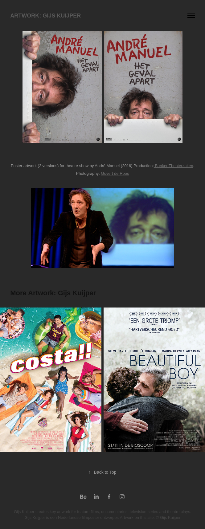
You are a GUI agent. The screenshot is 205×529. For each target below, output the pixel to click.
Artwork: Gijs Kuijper (45, 16)
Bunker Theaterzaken (173, 165)
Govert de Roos (115, 173)
